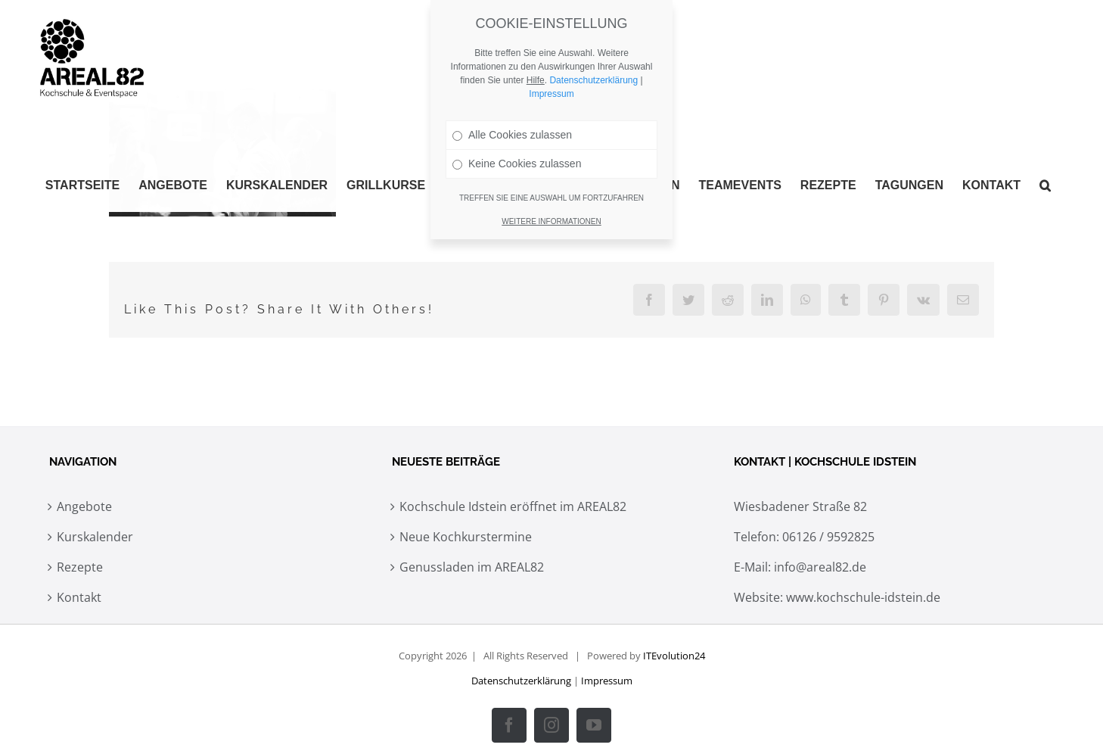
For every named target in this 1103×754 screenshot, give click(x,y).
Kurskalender (95, 536)
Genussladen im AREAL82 (471, 567)
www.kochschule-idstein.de (863, 597)
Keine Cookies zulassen (516, 163)
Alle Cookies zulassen (512, 135)
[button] (1045, 185)
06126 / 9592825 (828, 536)
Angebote (84, 506)
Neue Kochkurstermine (465, 536)
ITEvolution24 (674, 655)
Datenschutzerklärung (521, 680)
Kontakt (79, 597)
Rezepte (80, 567)
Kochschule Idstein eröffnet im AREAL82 (512, 506)
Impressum (606, 680)
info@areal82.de (820, 567)
